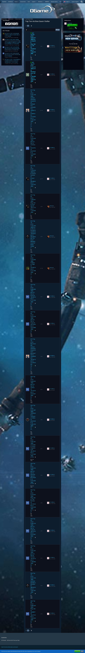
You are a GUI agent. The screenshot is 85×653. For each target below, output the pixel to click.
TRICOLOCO (31, 428)
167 (31, 82)
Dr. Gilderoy (52, 45)
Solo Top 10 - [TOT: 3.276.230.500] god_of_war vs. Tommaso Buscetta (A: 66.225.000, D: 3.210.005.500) (12, 48)
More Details (77, 651)
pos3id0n (31, 158)
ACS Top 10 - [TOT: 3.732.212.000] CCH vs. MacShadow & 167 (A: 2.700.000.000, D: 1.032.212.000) (33, 72)
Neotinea (52, 205)
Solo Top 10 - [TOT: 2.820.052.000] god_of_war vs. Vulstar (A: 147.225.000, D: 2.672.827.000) (33, 386)
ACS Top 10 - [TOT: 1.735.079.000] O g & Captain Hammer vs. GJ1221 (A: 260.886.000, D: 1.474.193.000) (12, 61)
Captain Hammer (31, 125)
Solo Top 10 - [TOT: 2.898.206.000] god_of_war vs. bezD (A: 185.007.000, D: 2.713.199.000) (12, 54)
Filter (57, 29)
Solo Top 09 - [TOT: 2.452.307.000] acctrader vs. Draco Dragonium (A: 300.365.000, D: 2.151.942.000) (33, 446)
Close (82, 651)
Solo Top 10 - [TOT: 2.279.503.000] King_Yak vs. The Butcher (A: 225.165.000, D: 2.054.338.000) (33, 499)
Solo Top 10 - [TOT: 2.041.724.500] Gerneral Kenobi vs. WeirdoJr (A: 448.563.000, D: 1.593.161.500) (33, 582)
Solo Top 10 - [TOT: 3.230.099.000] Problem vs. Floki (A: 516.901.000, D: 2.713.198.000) (12, 35)
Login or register (75, 1)
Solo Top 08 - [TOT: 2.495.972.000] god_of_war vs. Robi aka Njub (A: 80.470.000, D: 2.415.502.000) (33, 473)
